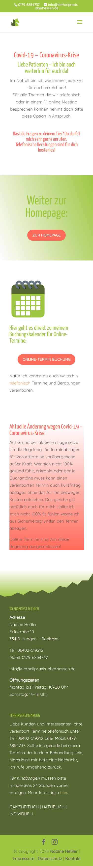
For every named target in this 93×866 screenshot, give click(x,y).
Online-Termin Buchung (46, 359)
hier (63, 792)
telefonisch (20, 382)
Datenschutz (50, 858)
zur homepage (46, 235)
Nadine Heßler (64, 851)
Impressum (23, 858)
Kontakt (73, 858)
